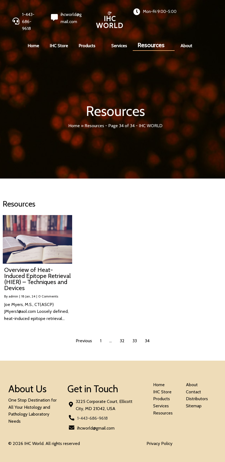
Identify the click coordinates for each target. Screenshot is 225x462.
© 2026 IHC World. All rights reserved (44, 443)
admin (13, 296)
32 (122, 340)
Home (74, 125)
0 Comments (48, 296)
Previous (84, 340)
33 (134, 340)
